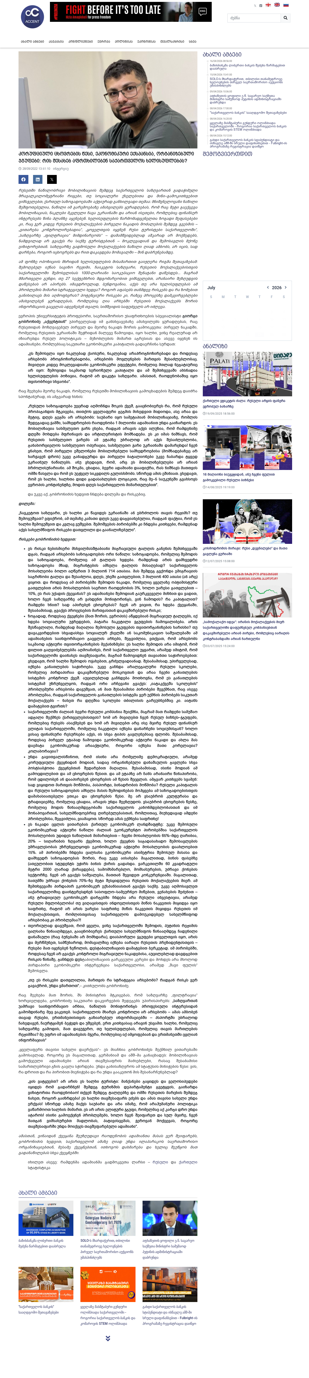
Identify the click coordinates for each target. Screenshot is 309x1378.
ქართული (188, 1162)
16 (259, 320)
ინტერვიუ (61, 169)
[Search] (254, 18)
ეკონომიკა (146, 41)
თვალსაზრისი (172, 41)
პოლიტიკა (124, 41)
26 (211, 335)
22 (247, 327)
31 (272, 335)
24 (272, 327)
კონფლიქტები (80, 41)
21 (235, 327)
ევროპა (104, 41)
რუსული (160, 1162)
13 (223, 320)
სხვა (192, 41)
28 (235, 335)
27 (223, 335)
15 (247, 320)
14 (235, 320)
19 (211, 327)
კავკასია (56, 41)
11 (284, 312)
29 (247, 335)
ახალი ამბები (32, 41)
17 (272, 320)
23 (259, 327)
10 (272, 312)
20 (223, 327)
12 (211, 320)
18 (284, 320)
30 (259, 335)
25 (284, 327)
